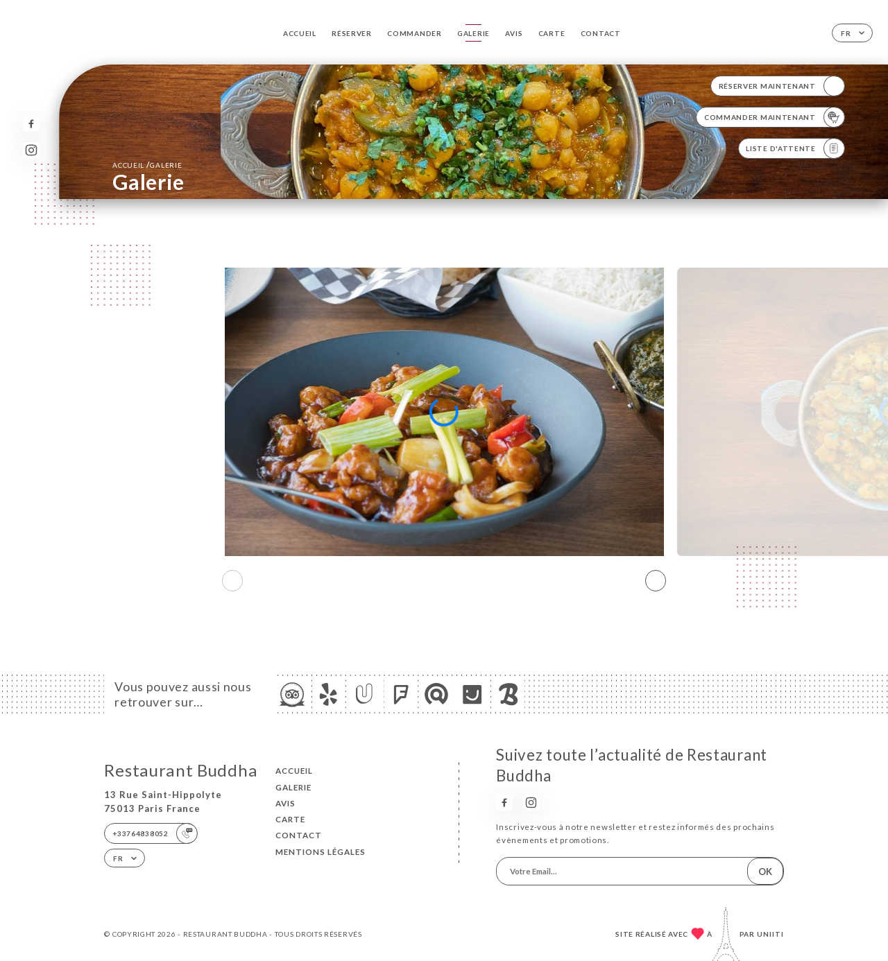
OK (765, 871)
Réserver (352, 33)
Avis (513, 33)
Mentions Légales (320, 851)
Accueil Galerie (147, 164)
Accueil (299, 33)
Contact (601, 33)
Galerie (473, 33)
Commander (414, 33)
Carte (551, 33)
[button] (655, 581)
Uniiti (770, 934)
